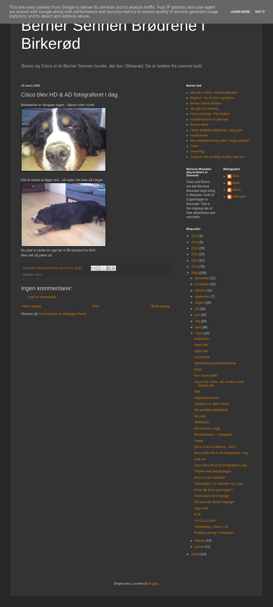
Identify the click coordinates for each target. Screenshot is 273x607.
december (202, 278)
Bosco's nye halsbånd (209, 477)
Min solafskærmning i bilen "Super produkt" (220, 140)
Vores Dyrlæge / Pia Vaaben (210, 114)
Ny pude (200, 416)
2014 (195, 242)
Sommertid (201, 357)
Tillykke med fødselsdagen (213, 471)
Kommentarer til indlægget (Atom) (62, 314)
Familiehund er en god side (209, 119)
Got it (260, 12)
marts (199, 333)
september (203, 296)
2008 (195, 554)
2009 (195, 273)
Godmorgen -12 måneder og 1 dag (218, 483)
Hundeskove (199, 135)
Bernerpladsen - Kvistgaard (213, 434)
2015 (195, 236)
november (202, 284)
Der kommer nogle (207, 428)
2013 (195, 248)
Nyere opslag (31, 306)
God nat (200, 459)
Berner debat (199, 124)
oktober (200, 290)
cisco (38, 274)
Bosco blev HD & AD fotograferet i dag (221, 453)
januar (200, 546)
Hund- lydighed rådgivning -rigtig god (216, 130)
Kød (197, 391)
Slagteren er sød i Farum (211, 404)
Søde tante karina (206, 398)
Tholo (194, 146)
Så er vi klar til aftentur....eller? (215, 447)
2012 (195, 254)
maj (198, 321)
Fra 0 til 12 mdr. (205, 520)
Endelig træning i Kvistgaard (214, 533)
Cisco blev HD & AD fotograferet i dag (220, 465)
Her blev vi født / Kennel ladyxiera (213, 92)
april (198, 327)
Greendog (197, 151)
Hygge (198, 440)
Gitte (236, 176)
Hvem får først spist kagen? (213, 490)
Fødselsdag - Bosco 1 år (211, 527)
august (200, 302)
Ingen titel (201, 345)
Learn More (240, 12)
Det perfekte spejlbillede (211, 410)
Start (95, 306)
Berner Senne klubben (206, 103)
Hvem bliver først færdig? (212, 496)
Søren (237, 190)
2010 (195, 266)
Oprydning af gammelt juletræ (215, 363)
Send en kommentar (42, 297)
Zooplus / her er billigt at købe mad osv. (217, 157)
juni (198, 315)
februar (200, 540)
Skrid (197, 369)
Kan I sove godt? (206, 375)
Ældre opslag (160, 306)
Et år (197, 514)
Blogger (153, 583)
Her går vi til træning (204, 108)
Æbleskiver (202, 422)
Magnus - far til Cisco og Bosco (212, 98)
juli (197, 309)
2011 (195, 260)
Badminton (201, 339)
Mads (236, 183)
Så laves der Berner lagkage (214, 502)
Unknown (239, 196)
